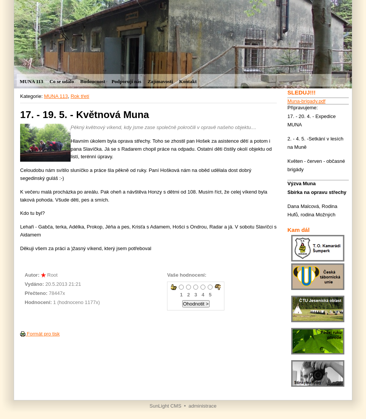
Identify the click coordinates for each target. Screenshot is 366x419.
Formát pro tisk (40, 334)
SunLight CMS (165, 406)
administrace (203, 406)
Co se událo (61, 81)
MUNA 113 (31, 81)
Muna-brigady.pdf (306, 101)
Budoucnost (92, 81)
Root (52, 275)
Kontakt (188, 81)
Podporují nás (126, 81)
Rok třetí (80, 96)
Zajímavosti (160, 81)
